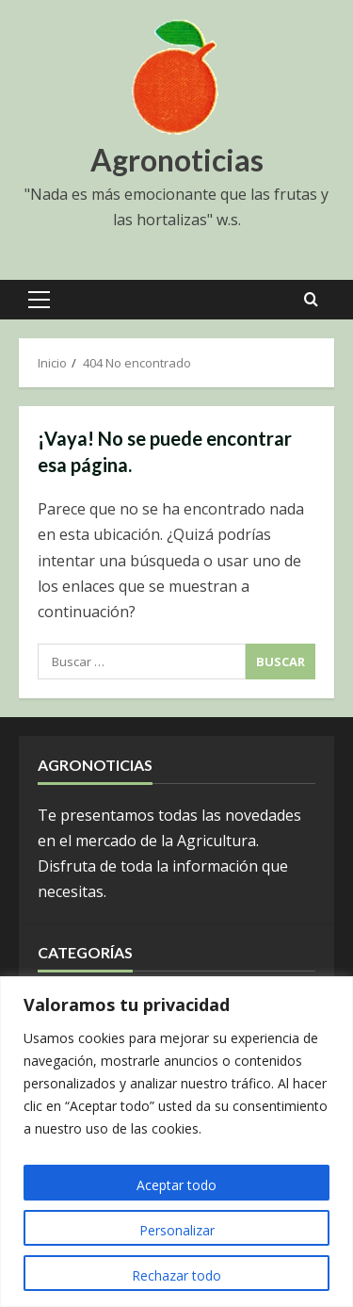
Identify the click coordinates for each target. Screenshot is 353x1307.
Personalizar (177, 1230)
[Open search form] (311, 300)
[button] (39, 299)
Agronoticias (177, 159)
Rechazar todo (176, 1275)
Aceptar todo (176, 1185)
